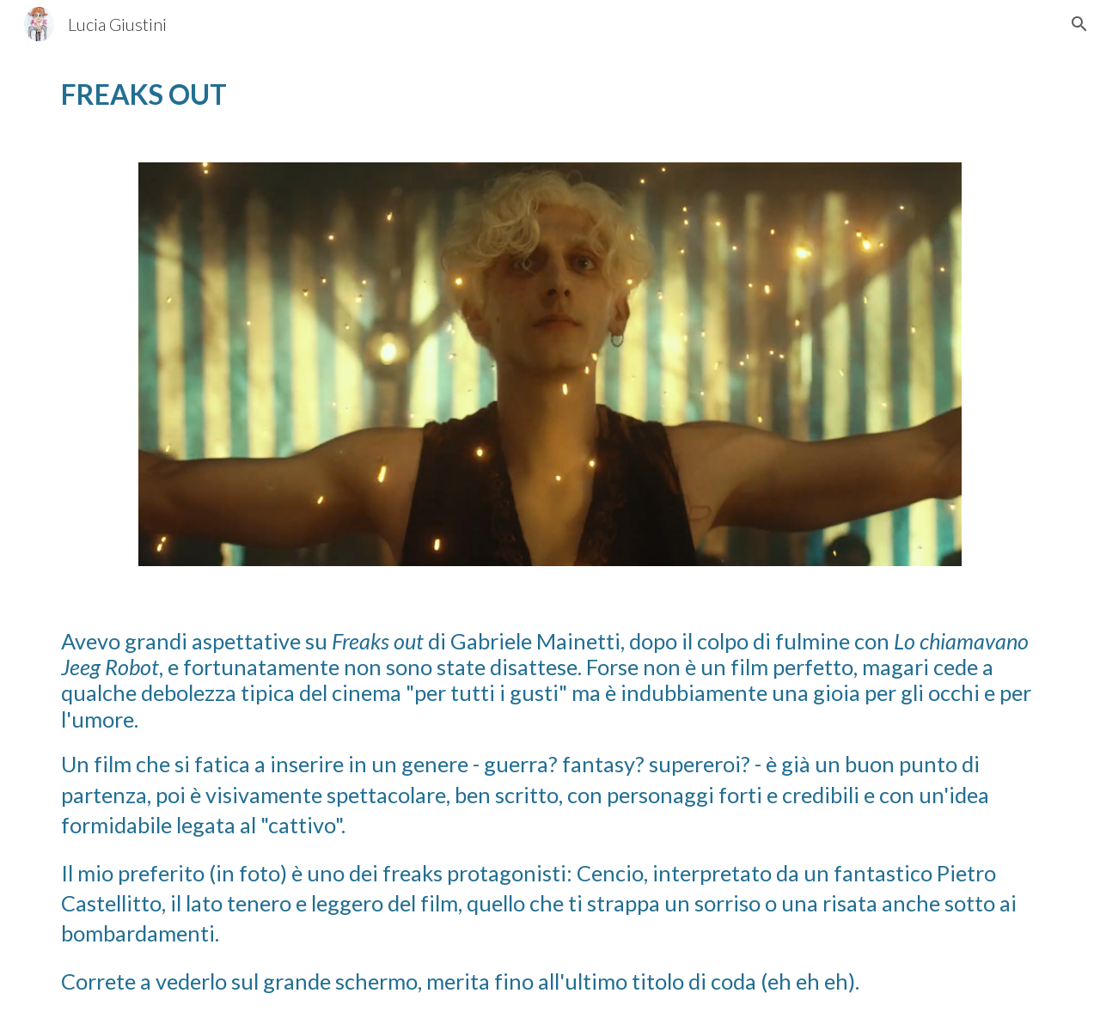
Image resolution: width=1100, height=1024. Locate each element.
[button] (1079, 24)
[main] (295, 95)
